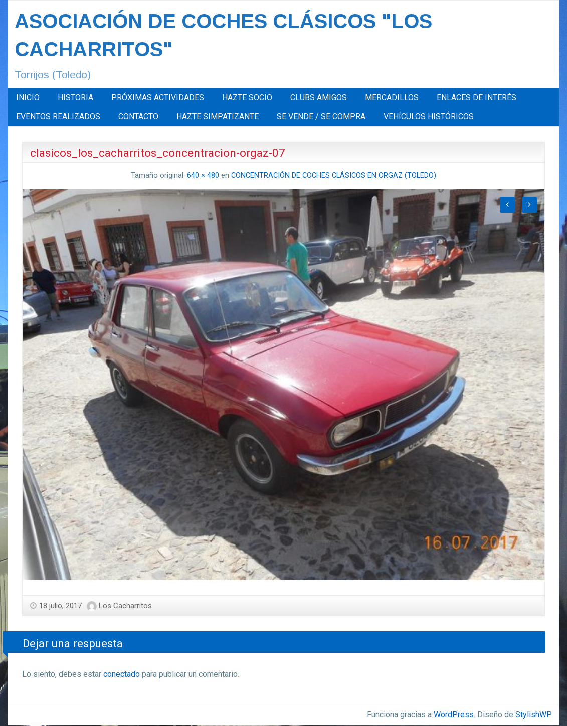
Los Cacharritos (125, 605)
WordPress (454, 714)
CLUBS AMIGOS (318, 97)
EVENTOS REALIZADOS (58, 116)
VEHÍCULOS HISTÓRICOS (429, 116)
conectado (121, 674)
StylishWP (533, 714)
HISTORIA (75, 97)
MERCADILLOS (392, 97)
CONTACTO (138, 116)
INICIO (28, 97)
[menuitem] (28, 97)
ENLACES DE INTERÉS (476, 97)
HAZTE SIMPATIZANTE (217, 116)
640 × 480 (203, 175)
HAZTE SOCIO (247, 97)
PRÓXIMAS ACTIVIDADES (157, 97)
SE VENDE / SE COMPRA (321, 116)
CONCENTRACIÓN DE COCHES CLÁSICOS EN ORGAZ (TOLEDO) (333, 175)
